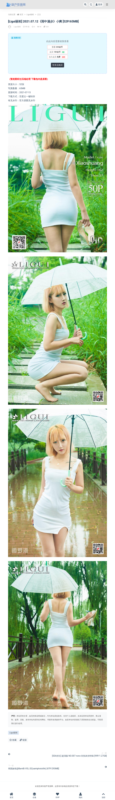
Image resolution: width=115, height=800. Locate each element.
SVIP (57, 796)
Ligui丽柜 (30, 14)
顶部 (103, 796)
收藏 (12, 740)
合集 (34, 796)
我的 (80, 796)
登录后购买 (57, 65)
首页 (21, 14)
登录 (99, 4)
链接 (23, 740)
